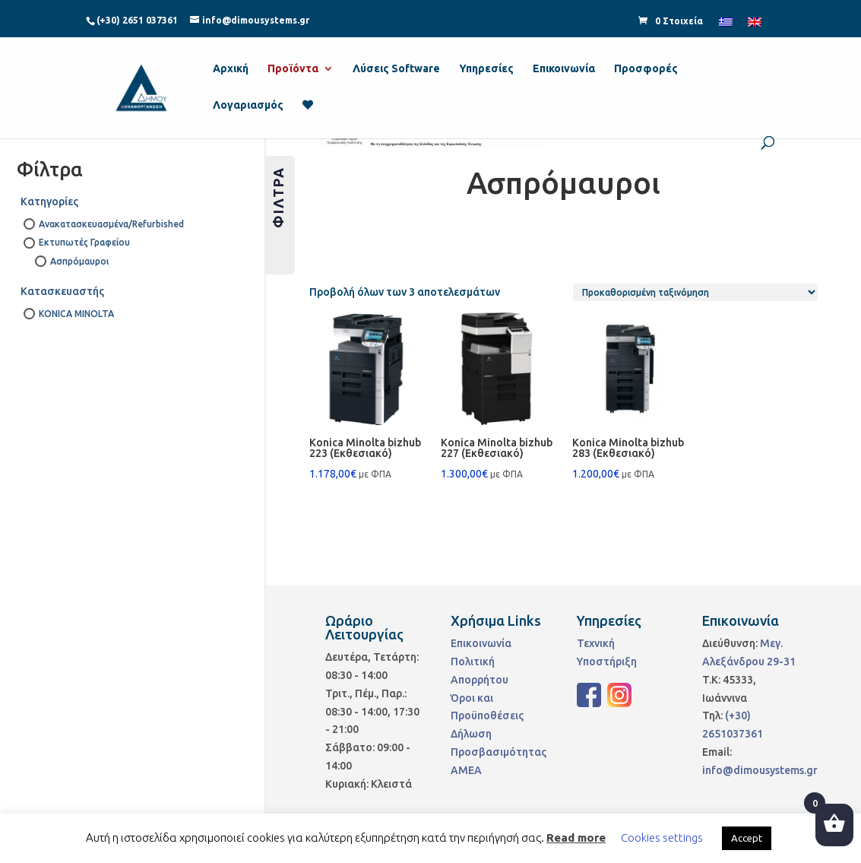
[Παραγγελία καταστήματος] (695, 292)
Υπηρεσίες (486, 69)
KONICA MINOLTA (76, 314)
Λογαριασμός (248, 105)
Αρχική (230, 69)
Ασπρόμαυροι (79, 261)
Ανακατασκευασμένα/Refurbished (109, 224)
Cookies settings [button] (662, 837)
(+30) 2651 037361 (137, 20)
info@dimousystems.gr (760, 770)
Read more (576, 837)
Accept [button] (746, 838)
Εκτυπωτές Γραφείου (84, 242)
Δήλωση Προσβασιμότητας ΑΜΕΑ (498, 752)
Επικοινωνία (564, 69)
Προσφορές (646, 69)
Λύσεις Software (396, 69)
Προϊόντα (292, 69)
